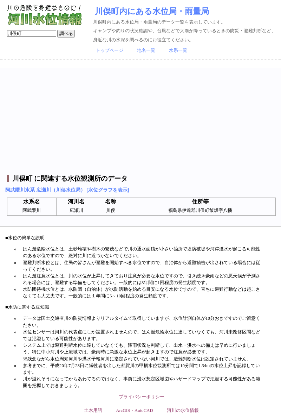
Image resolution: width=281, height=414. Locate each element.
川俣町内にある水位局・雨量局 (152, 11)
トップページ (109, 50)
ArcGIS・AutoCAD (134, 410)
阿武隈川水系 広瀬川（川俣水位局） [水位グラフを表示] (67, 190)
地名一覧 (146, 50)
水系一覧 (178, 50)
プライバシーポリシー (141, 396)
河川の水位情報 (183, 410)
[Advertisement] (141, 117)
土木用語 (93, 410)
